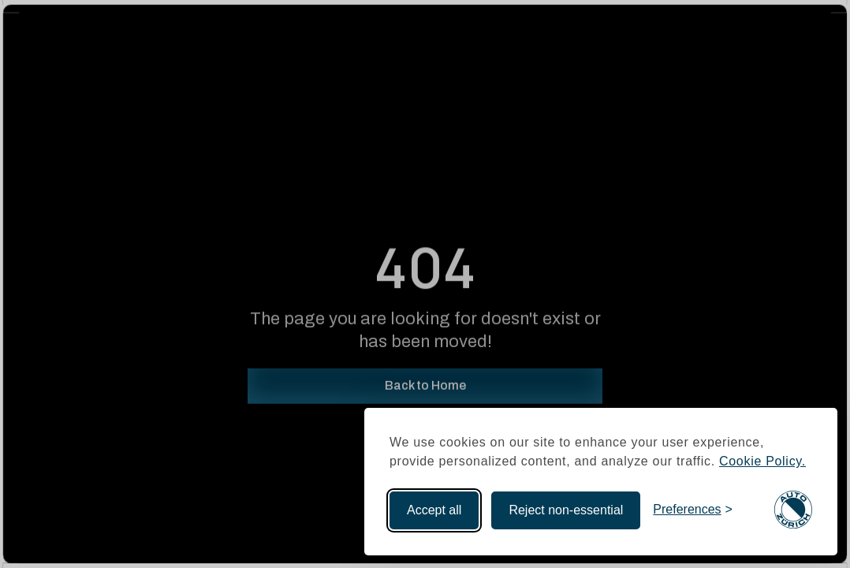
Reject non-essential (566, 510)
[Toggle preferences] (693, 510)
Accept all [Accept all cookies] (434, 510)
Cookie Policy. (762, 461)
